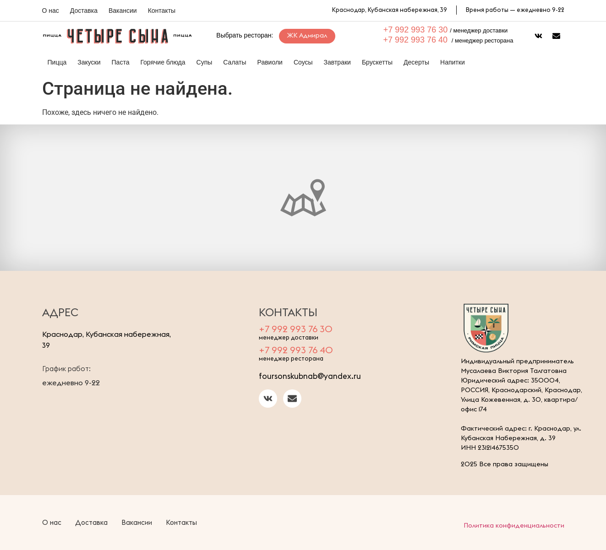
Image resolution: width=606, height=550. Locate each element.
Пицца (57, 62)
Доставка (84, 10)
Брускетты (377, 62)
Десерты (416, 62)
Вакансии (123, 10)
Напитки (452, 62)
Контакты (161, 10)
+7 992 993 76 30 (415, 29)
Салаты (234, 62)
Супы (205, 62)
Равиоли (270, 62)
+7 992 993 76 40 (415, 39)
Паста (121, 62)
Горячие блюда (162, 62)
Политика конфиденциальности (514, 525)
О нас (50, 10)
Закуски (88, 62)
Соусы (303, 62)
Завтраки (337, 62)
